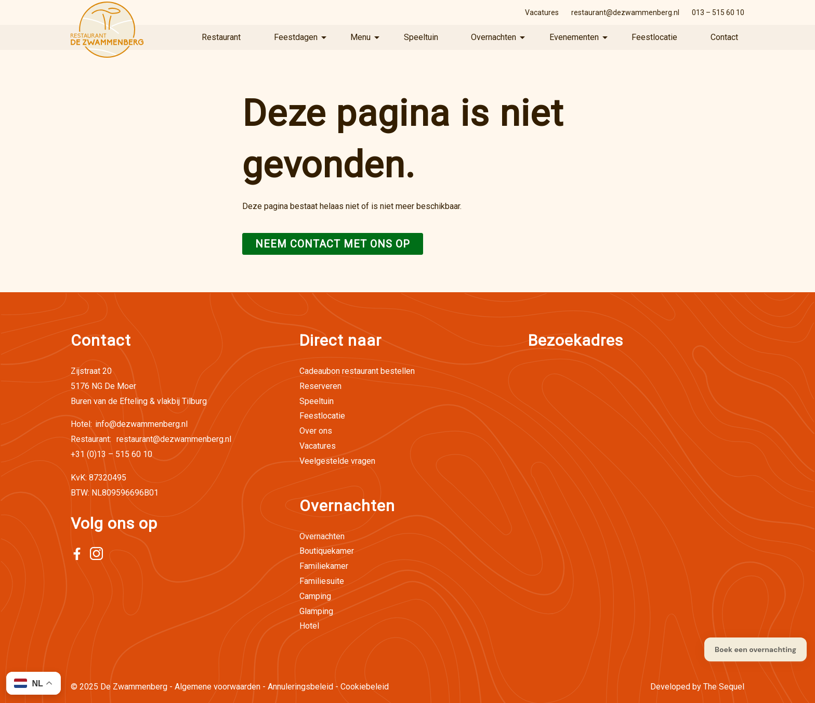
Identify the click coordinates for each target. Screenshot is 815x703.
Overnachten (493, 37)
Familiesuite (321, 581)
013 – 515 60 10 (718, 12)
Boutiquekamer (326, 551)
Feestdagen (296, 37)
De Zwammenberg (133, 687)
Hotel (309, 626)
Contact (724, 37)
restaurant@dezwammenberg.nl (625, 12)
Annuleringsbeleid (300, 687)
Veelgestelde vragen (337, 461)
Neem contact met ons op (332, 244)
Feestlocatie (654, 37)
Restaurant (221, 37)
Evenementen (574, 37)
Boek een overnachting (755, 649)
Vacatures (542, 12)
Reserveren (320, 386)
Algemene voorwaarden (217, 687)
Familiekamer (323, 566)
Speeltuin (421, 37)
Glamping (316, 611)
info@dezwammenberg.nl (129, 424)
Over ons (315, 431)
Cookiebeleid (364, 687)
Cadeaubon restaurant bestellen (357, 371)
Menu (360, 37)
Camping (315, 596)
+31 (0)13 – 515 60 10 (111, 454)
